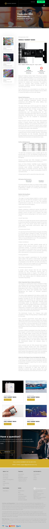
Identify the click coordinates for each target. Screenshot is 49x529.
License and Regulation (8, 479)
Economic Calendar (22, 499)
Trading (20, 471)
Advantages (5, 478)
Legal (4, 481)
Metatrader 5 (6, 491)
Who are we (5, 476)
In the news (21, 494)
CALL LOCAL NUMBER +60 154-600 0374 (24, 462)
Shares (35, 479)
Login (41, 1)
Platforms (20, 476)
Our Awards (5, 474)
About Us (5, 471)
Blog (19, 492)
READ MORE (8, 399)
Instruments (21, 474)
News (19, 488)
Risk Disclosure (8, 523)
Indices (35, 478)
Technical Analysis (22, 496)
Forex (34, 476)
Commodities (36, 474)
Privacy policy (6, 483)
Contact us (7, 452)
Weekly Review (21, 498)
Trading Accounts (22, 481)
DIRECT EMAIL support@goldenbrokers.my (24, 465)
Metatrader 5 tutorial (22, 477)
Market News (21, 491)
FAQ (4, 485)
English (33, 1)
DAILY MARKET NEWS (7, 48)
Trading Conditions (22, 479)
